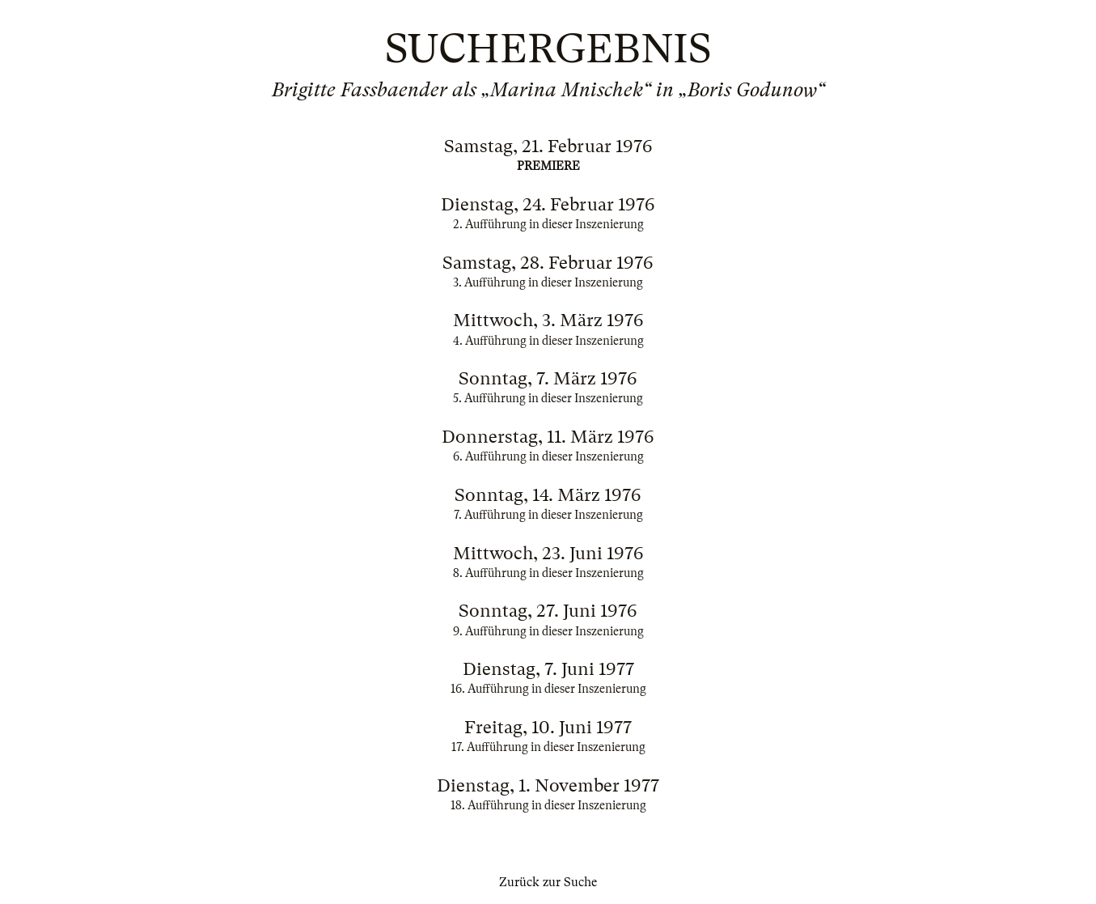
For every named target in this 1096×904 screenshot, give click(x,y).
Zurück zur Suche (548, 882)
